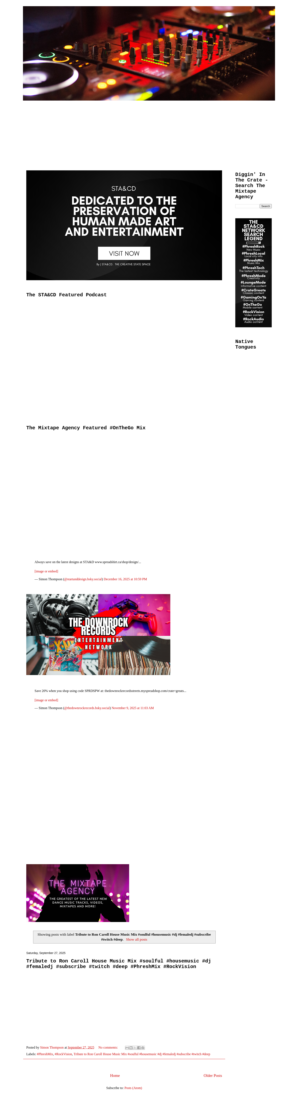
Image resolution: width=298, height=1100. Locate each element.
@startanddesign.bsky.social (83, 579)
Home (115, 1075)
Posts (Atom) (133, 1088)
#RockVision (63, 1054)
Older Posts (213, 1075)
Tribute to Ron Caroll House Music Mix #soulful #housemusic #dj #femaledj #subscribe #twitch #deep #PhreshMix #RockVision (118, 963)
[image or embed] (46, 571)
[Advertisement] (149, 131)
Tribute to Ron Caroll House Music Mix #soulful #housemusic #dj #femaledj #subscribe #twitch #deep (142, 1054)
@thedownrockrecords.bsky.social (87, 708)
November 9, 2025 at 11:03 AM (133, 708)
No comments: (109, 1047)
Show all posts (136, 939)
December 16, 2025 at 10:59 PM (125, 579)
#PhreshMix (45, 1054)
